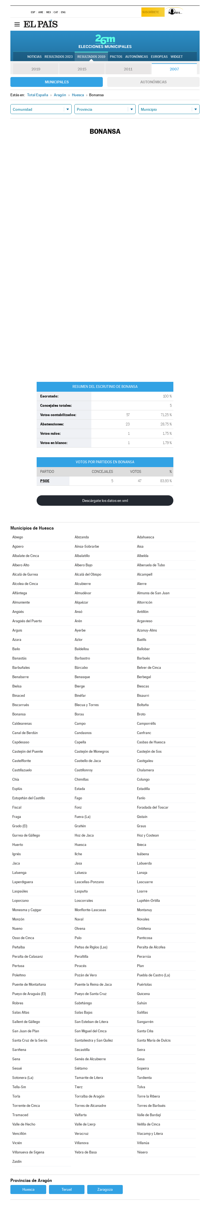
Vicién (17, 1143)
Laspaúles (20, 891)
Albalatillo (82, 556)
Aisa (140, 546)
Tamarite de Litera (89, 1078)
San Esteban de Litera (91, 1022)
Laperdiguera (22, 882)
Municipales (57, 82)
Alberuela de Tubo (151, 565)
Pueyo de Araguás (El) (29, 994)
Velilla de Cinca (148, 1124)
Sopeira (143, 1068)
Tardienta (144, 1078)
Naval (79, 919)
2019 (35, 69)
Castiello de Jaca (88, 761)
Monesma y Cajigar (27, 910)
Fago (78, 798)
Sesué (17, 1068)
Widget (177, 57)
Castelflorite (21, 761)
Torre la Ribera (148, 1096)
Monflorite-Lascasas (90, 910)
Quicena (143, 994)
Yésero (142, 1152)
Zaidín (17, 1161)
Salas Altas (20, 1012)
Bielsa (17, 686)
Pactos (116, 57)
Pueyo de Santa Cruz (91, 994)
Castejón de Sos (149, 751)
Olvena (80, 928)
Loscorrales (84, 901)
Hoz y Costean (148, 835)
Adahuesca (145, 537)
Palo (78, 938)
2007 (174, 69)
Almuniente (21, 602)
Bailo (16, 649)
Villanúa (143, 1143)
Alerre (142, 584)
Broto (141, 714)
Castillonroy (84, 770)
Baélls (141, 640)
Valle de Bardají (149, 1115)
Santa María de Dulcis (154, 1040)
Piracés (80, 966)
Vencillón (19, 1134)
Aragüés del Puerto (27, 621)
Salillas (142, 1012)
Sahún (142, 1003)
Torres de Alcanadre (90, 1106)
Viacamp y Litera (150, 1134)
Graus (141, 826)
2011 (128, 69)
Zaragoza (105, 1189)
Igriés (16, 854)
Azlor (79, 640)
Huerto (17, 845)
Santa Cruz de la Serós (29, 1040)
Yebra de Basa (86, 1152)
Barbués (143, 658)
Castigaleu (145, 761)
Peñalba (18, 947)
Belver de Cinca (149, 668)
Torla (16, 1096)
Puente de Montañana (29, 984)
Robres (17, 1003)
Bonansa (19, 714)
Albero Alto (20, 565)
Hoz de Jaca (84, 835)
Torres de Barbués (151, 1106)
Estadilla (143, 789)
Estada (80, 789)
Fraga (16, 817)
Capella (80, 742)
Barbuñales (21, 668)
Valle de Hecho (23, 1124)
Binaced (18, 695)
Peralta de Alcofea (151, 947)
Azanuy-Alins (147, 630)
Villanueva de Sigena (28, 1152)
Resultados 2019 (91, 57)
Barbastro (82, 658)
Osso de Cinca (23, 938)
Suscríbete (152, 13)
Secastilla (82, 1050)
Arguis (17, 630)
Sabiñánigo (83, 1003)
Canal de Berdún (25, 733)
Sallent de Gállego (26, 1022)
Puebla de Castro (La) (153, 975)
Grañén (80, 826)
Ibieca (141, 845)
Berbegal (144, 677)
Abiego (17, 537)
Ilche (78, 854)
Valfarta (81, 1115)
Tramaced (20, 1115)
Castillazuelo (22, 770)
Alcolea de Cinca (25, 584)
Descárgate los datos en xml (105, 500)
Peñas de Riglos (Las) (91, 947)
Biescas (143, 686)
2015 (82, 69)
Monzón (18, 919)
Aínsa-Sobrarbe (87, 546)
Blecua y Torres (87, 705)
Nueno (17, 928)
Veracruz (82, 1134)
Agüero (18, 546)
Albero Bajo (83, 565)
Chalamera (145, 770)
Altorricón (144, 602)
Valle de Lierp (85, 1124)
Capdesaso (20, 742)
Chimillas (82, 779)
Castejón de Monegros (92, 751)
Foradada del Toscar (152, 807)
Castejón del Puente (27, 751)
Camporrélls (146, 723)
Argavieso (144, 621)
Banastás (19, 658)
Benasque (82, 677)
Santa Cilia (145, 1031)
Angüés (18, 612)
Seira (141, 1050)
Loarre (142, 891)
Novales (143, 919)
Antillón (142, 612)
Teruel (67, 1189)
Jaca (16, 863)
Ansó (78, 612)
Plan (140, 966)
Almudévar (83, 593)
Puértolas (144, 984)
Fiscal (16, 807)
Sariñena (19, 1050)
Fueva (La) (83, 817)
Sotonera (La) (22, 1078)
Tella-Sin (19, 1087)
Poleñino (19, 975)
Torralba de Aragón (89, 1096)
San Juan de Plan (25, 1031)
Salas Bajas (83, 1012)
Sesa (141, 1059)
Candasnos (83, 733)
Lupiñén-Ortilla (148, 901)
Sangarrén (145, 1022)
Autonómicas (153, 82)
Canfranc (144, 733)
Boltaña (143, 705)
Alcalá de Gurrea (25, 574)
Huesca (80, 845)
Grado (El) (19, 826)
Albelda (142, 556)
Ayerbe (80, 630)
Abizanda (82, 537)
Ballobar (143, 649)
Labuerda (144, 863)
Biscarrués (20, 705)
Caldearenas (22, 723)
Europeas (159, 57)
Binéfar (80, 695)
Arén (78, 621)
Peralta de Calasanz (27, 956)
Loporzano (20, 901)
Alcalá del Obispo (88, 574)
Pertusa (18, 966)
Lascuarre (145, 882)
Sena (16, 1059)
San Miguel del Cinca (91, 1031)
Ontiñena (144, 928)
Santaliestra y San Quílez (94, 1040)
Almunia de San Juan (153, 593)
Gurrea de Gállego (26, 835)
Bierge (80, 686)
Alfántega (19, 593)
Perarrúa (144, 956)
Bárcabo (81, 668)
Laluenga (19, 873)
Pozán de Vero (86, 975)
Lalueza (81, 873)
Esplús (17, 789)
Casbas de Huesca (151, 742)
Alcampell (144, 574)
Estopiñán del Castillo (28, 798)
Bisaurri (143, 695)
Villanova (82, 1143)
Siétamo (81, 1068)
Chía (15, 779)
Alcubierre (83, 584)
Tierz (79, 1087)
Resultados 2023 (59, 57)
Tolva (141, 1087)
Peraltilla (81, 956)
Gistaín (142, 817)
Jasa (78, 863)
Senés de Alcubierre (90, 1059)
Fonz (78, 807)
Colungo (143, 779)
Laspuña (81, 891)
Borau (79, 714)
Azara (16, 640)
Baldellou (82, 649)
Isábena (143, 854)
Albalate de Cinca (25, 556)
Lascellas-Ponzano (89, 882)
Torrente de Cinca (26, 1106)
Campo (80, 723)
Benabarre (20, 677)
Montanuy (144, 910)
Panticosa (144, 938)
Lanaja (142, 873)
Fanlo (141, 798)
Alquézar (81, 602)
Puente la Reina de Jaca (93, 984)
